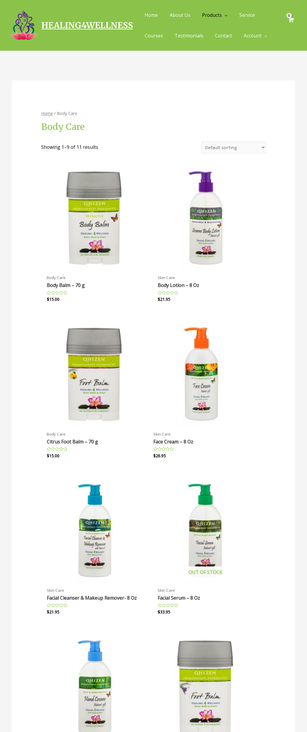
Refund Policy (171, 654)
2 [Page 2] (61, 547)
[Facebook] (271, 713)
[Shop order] (233, 147)
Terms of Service (175, 669)
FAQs (88, 647)
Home (47, 113)
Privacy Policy (171, 647)
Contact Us (95, 662)
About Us (92, 654)
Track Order (96, 669)
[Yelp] (259, 713)
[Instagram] (295, 713)
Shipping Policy (174, 662)
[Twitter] (283, 713)
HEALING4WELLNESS (87, 25)
